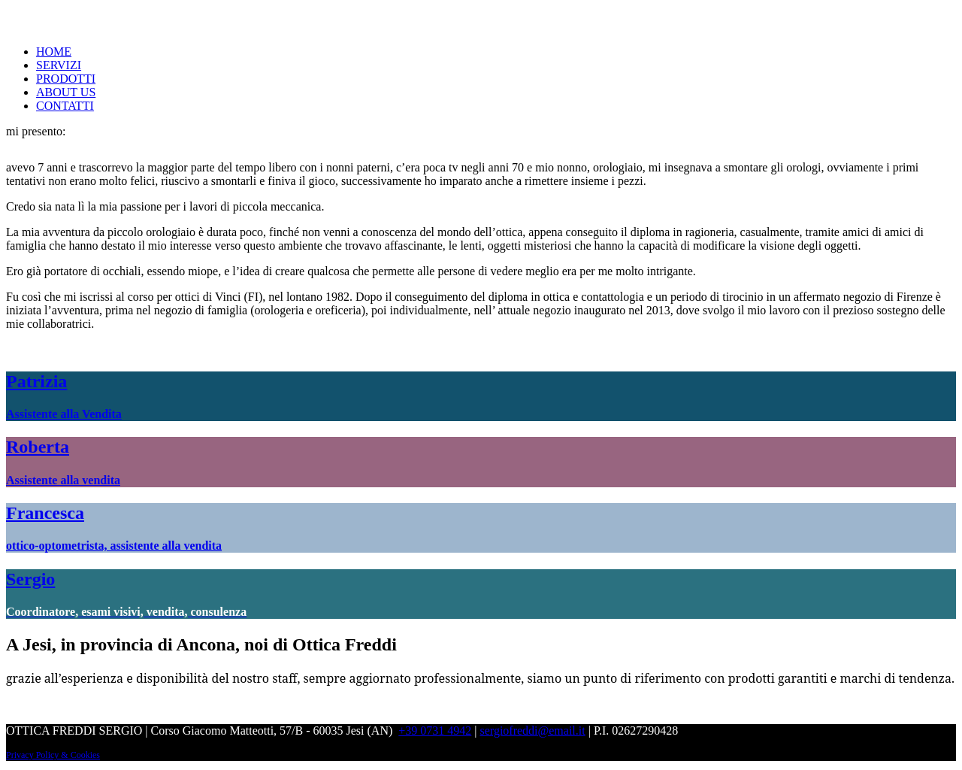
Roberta (37, 446)
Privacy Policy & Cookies (53, 755)
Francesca (45, 513)
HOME (53, 51)
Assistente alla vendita (63, 480)
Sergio (30, 579)
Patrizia (36, 381)
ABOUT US (65, 92)
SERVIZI (58, 65)
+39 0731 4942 (434, 730)
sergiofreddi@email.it (532, 730)
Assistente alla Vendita (64, 414)
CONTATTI (65, 105)
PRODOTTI (65, 78)
